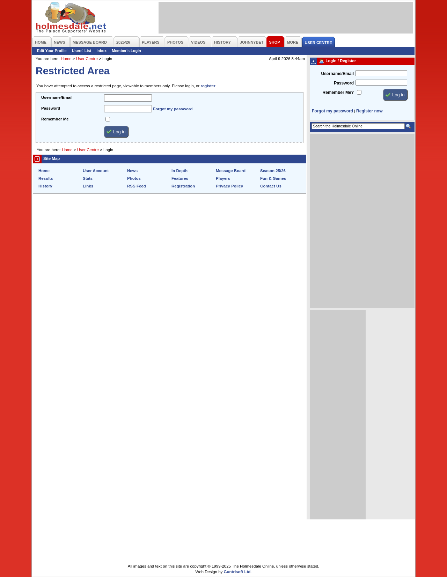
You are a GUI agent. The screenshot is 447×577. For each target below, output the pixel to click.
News (132, 171)
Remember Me (55, 119)
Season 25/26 (273, 171)
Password (50, 108)
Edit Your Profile (52, 51)
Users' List (81, 51)
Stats (88, 178)
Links (88, 186)
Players (223, 178)
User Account (96, 171)
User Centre (87, 59)
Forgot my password (172, 109)
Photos (134, 178)
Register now (369, 111)
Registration (183, 186)
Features (179, 178)
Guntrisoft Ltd (237, 572)
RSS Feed (136, 186)
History (45, 186)
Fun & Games (273, 178)
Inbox (101, 51)
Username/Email (57, 97)
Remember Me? (338, 92)
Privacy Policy (229, 186)
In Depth (179, 171)
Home (66, 59)
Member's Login (126, 51)
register (207, 86)
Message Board (231, 171)
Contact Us (270, 186)
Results (45, 178)
